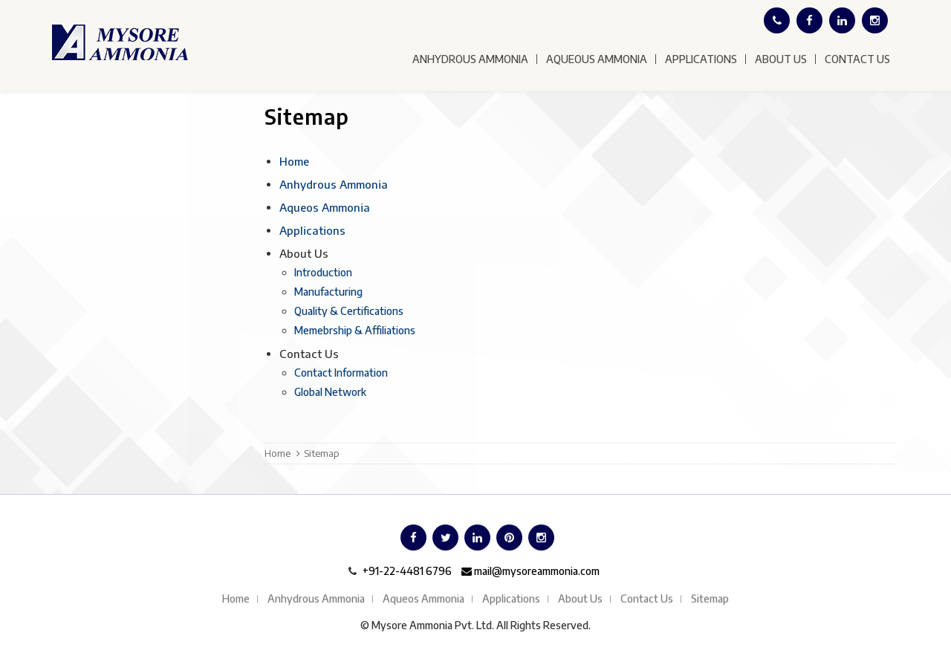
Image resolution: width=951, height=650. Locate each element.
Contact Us (857, 59)
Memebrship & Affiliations (354, 330)
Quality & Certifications (348, 311)
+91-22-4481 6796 (407, 571)
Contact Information (341, 372)
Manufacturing (328, 291)
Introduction (323, 272)
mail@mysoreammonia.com (530, 571)
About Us (781, 59)
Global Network (330, 392)
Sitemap (710, 599)
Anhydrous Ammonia (470, 59)
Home (294, 161)
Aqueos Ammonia (324, 207)
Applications (701, 59)
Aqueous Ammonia (596, 59)
